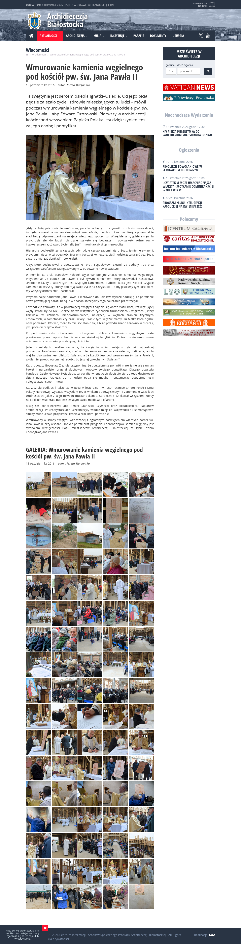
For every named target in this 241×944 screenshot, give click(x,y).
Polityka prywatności (55, 939)
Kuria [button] (99, 35)
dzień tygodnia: (185, 65)
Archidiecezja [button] (77, 35)
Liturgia (178, 35)
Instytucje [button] (118, 35)
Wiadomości (39, 54)
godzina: (170, 65)
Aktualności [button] (50, 35)
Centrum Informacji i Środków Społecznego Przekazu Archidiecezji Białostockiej (112, 935)
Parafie (138, 35)
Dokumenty (158, 35)
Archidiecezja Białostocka (67, 20)
